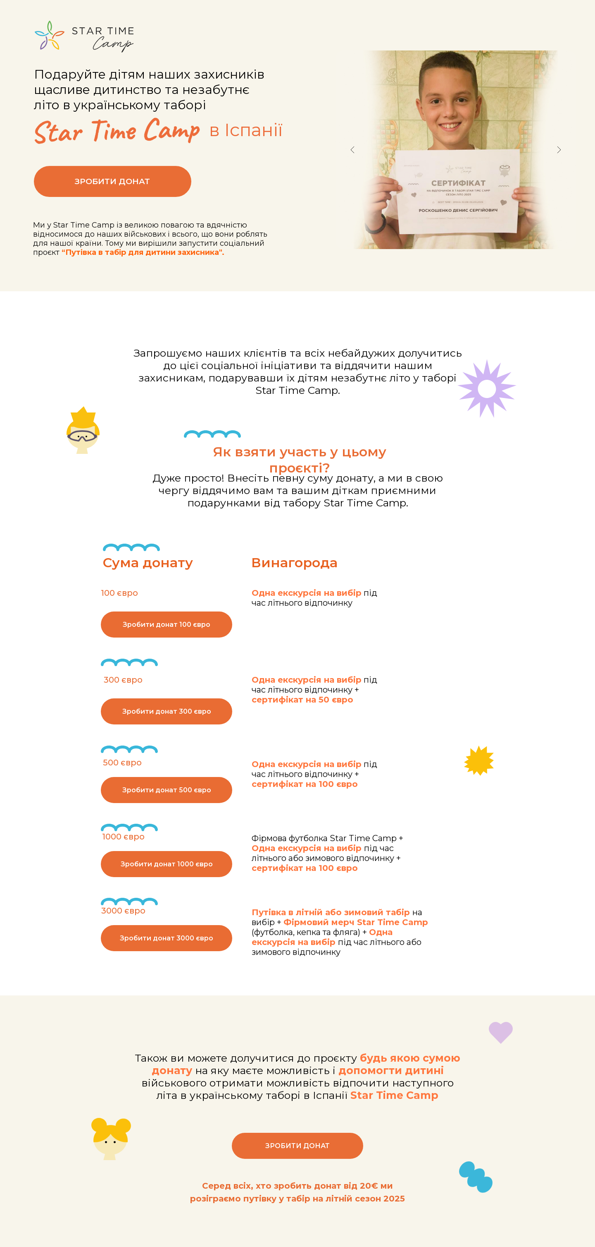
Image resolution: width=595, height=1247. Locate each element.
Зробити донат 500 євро (166, 790)
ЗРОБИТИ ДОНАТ (112, 191)
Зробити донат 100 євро (166, 624)
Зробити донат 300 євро (166, 711)
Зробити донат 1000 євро (167, 864)
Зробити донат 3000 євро (166, 938)
